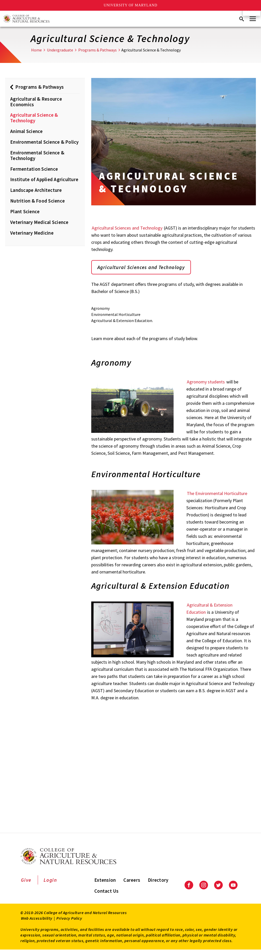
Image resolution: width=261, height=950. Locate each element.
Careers (131, 880)
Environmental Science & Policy (44, 142)
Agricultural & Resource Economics (36, 102)
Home (36, 49)
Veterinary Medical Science (39, 222)
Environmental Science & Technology (37, 155)
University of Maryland (131, 5)
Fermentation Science (34, 169)
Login (50, 880)
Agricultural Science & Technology (34, 118)
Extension (105, 880)
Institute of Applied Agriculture (44, 179)
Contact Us (106, 891)
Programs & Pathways (97, 49)
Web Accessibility (37, 918)
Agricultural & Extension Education (209, 608)
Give (26, 880)
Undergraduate (60, 49)
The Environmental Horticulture (217, 494)
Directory (158, 880)
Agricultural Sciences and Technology (127, 228)
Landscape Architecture (36, 190)
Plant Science (25, 211)
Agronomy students (206, 382)
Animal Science (26, 131)
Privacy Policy (69, 918)
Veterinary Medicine (32, 233)
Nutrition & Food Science (37, 201)
